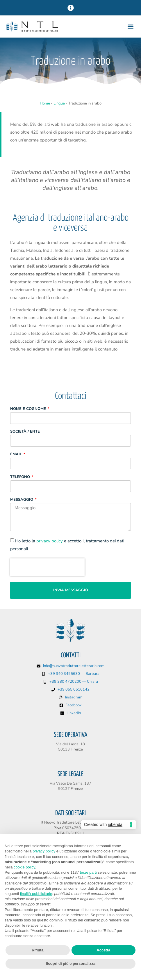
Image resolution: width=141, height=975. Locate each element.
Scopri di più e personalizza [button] (70, 963)
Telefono (20, 477)
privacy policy (49, 541)
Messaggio (22, 500)
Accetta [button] (103, 950)
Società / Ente (25, 432)
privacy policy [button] (44, 851)
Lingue (59, 103)
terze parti (88, 872)
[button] (70, 8)
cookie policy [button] (24, 867)
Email (16, 454)
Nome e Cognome (28, 409)
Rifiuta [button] (37, 950)
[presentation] (47, 567)
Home (45, 103)
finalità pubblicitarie (36, 893)
